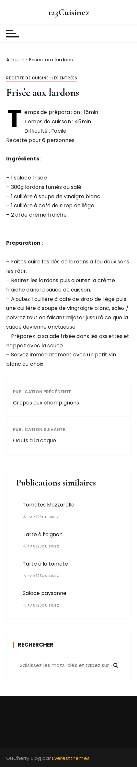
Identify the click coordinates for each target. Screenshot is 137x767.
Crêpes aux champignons (46, 402)
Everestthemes (71, 758)
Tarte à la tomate (45, 564)
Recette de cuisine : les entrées (41, 78)
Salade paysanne (44, 593)
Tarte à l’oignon (43, 534)
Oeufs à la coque (34, 440)
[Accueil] (15, 59)
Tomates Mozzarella (48, 504)
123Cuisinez (68, 12)
